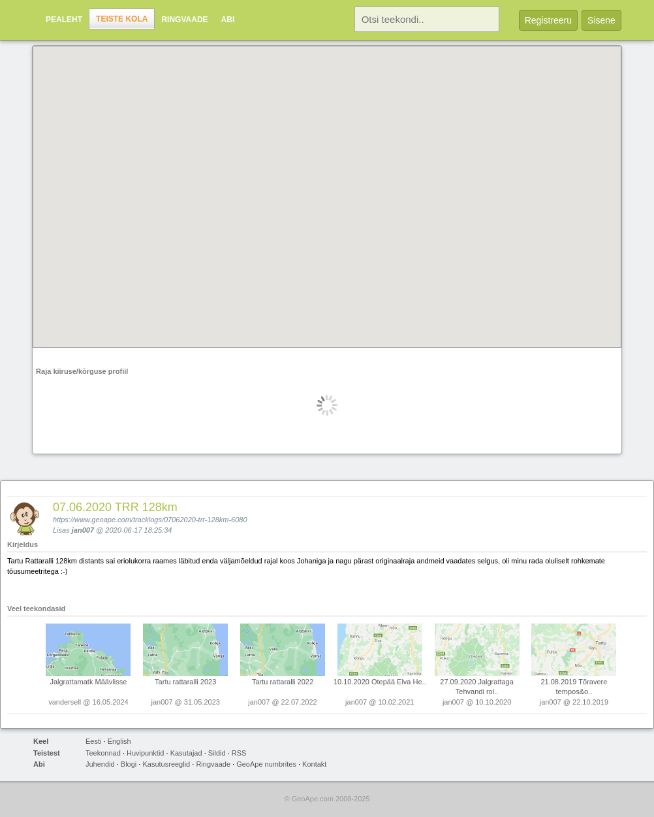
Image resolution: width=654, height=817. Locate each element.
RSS (239, 753)
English (119, 741)
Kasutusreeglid (166, 764)
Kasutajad (186, 753)
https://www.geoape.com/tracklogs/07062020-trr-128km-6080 (150, 520)
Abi (228, 19)
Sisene (601, 20)
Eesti (93, 741)
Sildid (217, 753)
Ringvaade (184, 19)
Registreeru (548, 20)
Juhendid (100, 764)
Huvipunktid (145, 753)
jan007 (83, 530)
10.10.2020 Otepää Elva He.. (380, 682)
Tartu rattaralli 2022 (282, 682)
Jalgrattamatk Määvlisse (88, 682)
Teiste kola (122, 19)
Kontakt (314, 764)
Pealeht (64, 19)
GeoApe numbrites (266, 764)
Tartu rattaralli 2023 (185, 682)
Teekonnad (103, 753)
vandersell (64, 702)
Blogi (128, 764)
